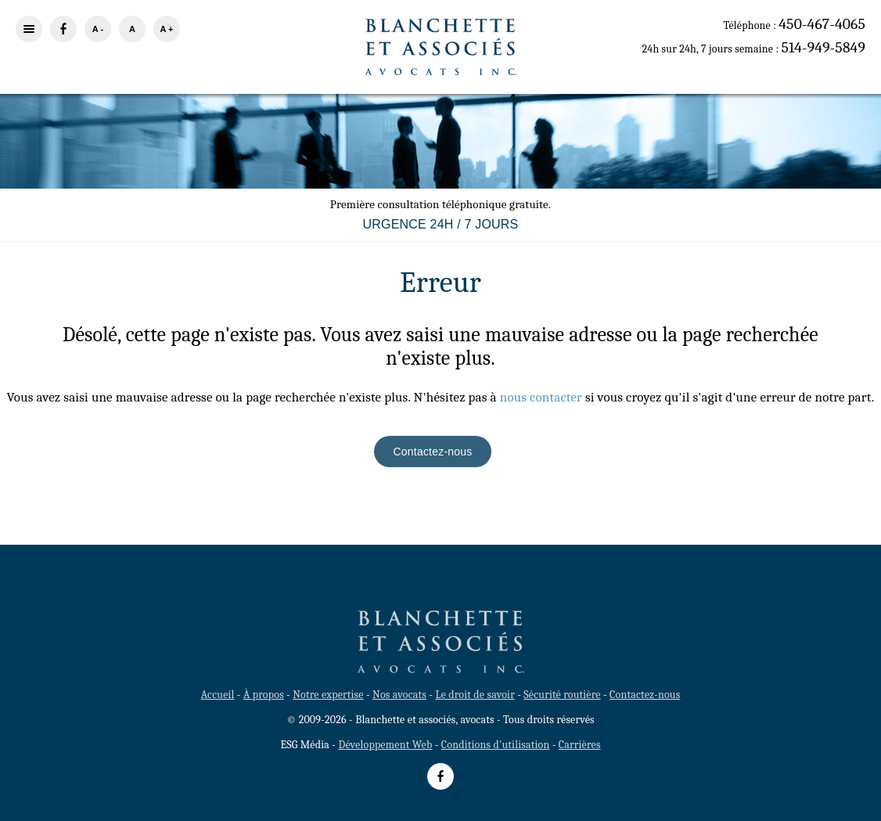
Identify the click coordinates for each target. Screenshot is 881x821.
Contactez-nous (433, 452)
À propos (263, 694)
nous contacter (541, 397)
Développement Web (385, 744)
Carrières (580, 744)
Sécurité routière (561, 694)
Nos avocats (399, 694)
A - (97, 29)
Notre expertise (328, 694)
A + (166, 29)
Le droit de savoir (474, 694)
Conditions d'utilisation (495, 744)
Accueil (218, 694)
